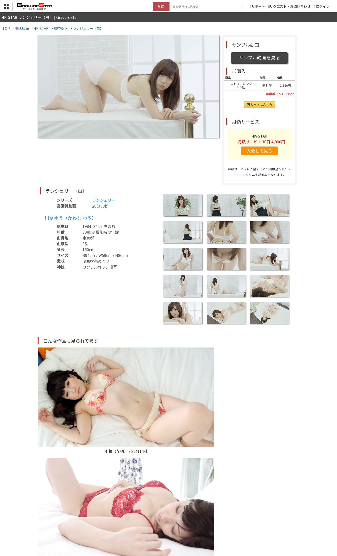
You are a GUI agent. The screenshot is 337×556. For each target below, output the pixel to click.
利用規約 (113, 532)
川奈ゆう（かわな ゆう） (70, 218)
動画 (161, 6)
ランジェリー (103, 200)
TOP (97, 532)
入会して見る (260, 151)
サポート (257, 6)
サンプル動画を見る (259, 57)
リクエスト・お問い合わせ (289, 6)
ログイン (322, 6)
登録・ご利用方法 (164, 532)
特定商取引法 (135, 532)
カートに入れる (259, 104)
